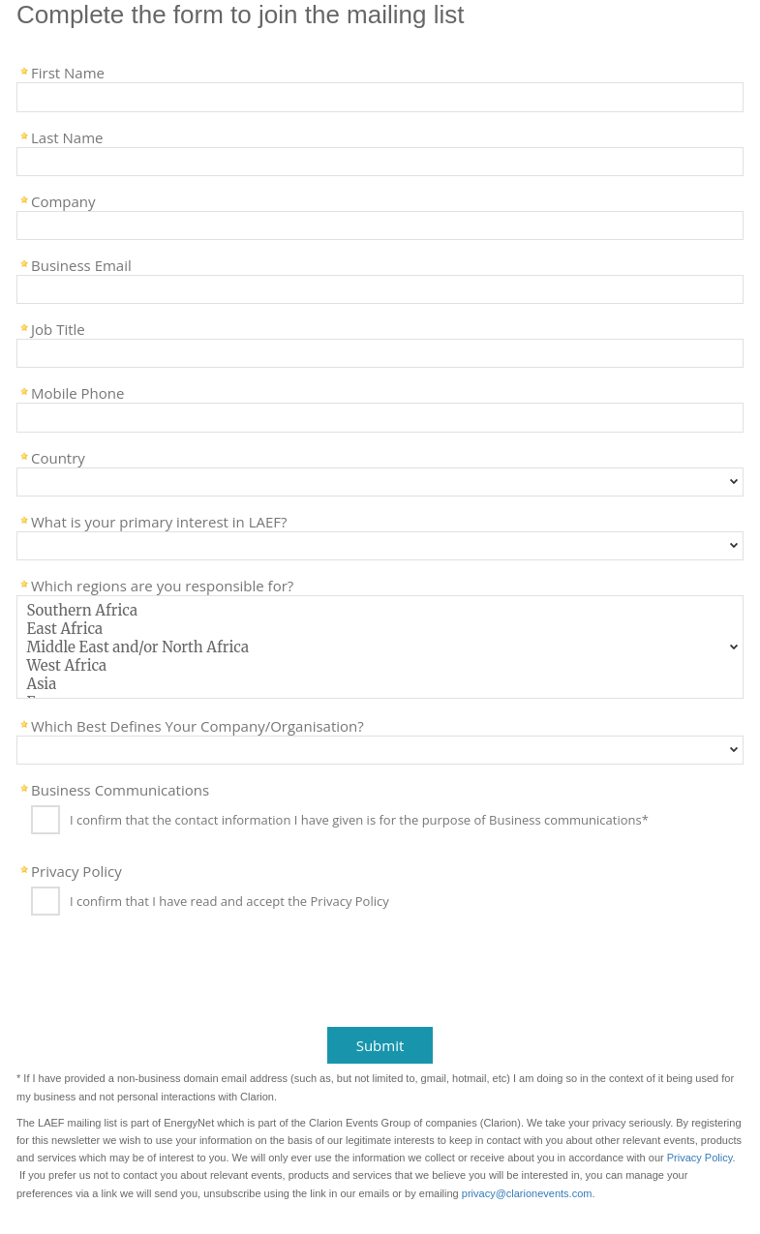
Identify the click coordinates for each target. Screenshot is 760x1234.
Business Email (81, 264)
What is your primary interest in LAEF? (159, 520)
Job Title (58, 328)
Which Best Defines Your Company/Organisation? (197, 725)
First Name (68, 71)
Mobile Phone (77, 392)
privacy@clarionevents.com (527, 1193)
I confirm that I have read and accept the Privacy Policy (229, 902)
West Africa (380, 665)
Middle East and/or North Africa (380, 647)
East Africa (380, 628)
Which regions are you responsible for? (162, 584)
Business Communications (120, 789)
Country (58, 457)
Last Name (67, 136)
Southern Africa (380, 610)
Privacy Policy (76, 870)
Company (63, 200)
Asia (380, 684)
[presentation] (157, 977)
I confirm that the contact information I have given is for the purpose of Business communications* (359, 820)
